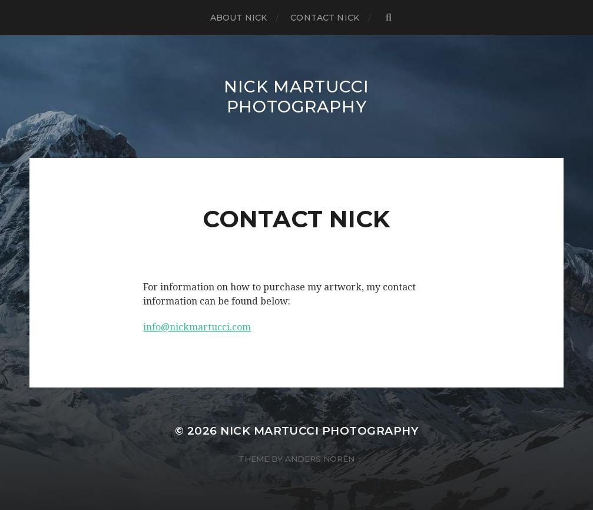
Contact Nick (324, 17)
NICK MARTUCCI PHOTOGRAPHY (296, 97)
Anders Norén (320, 458)
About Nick (238, 17)
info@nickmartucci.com (197, 327)
